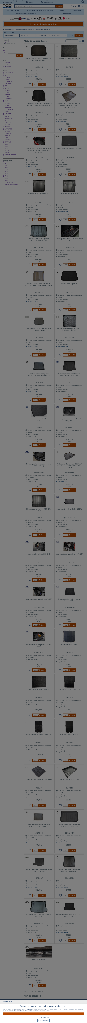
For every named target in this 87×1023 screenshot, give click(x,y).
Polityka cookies (7, 1001)
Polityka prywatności (43, 1017)
